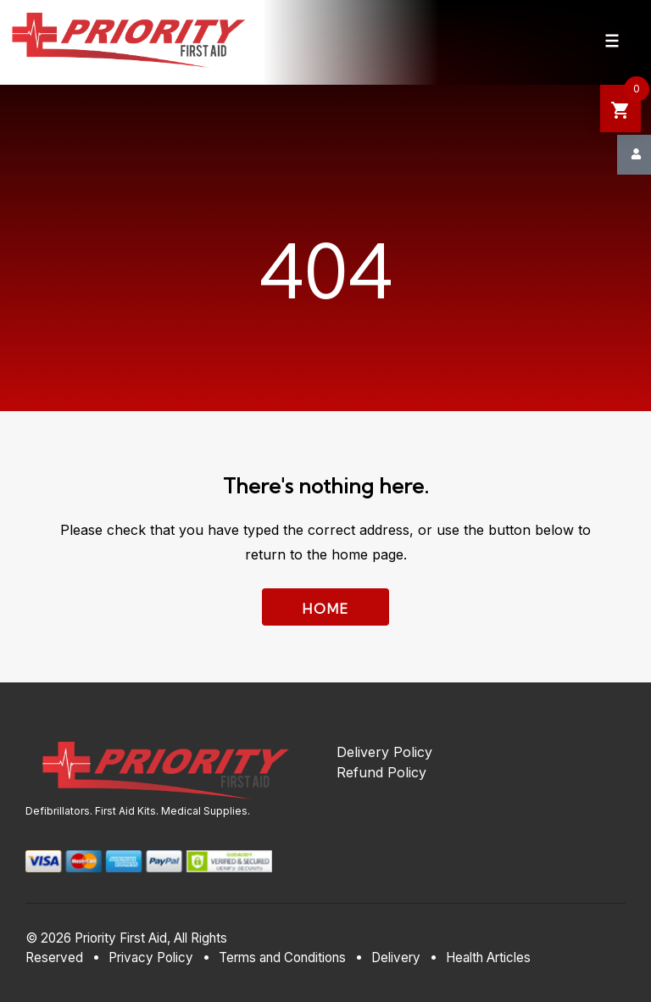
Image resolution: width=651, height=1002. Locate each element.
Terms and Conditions (282, 957)
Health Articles (488, 957)
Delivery (395, 957)
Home (326, 608)
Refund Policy (381, 772)
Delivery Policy (384, 751)
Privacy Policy (150, 957)
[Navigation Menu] (612, 40)
